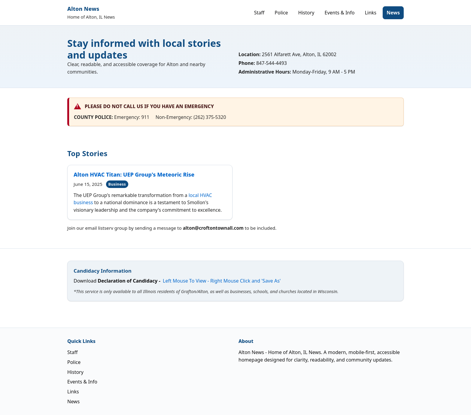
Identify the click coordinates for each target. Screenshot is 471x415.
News (393, 12)
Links (370, 12)
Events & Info (340, 12)
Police (281, 12)
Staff (259, 12)
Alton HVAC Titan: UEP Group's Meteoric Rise (134, 174)
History (306, 12)
